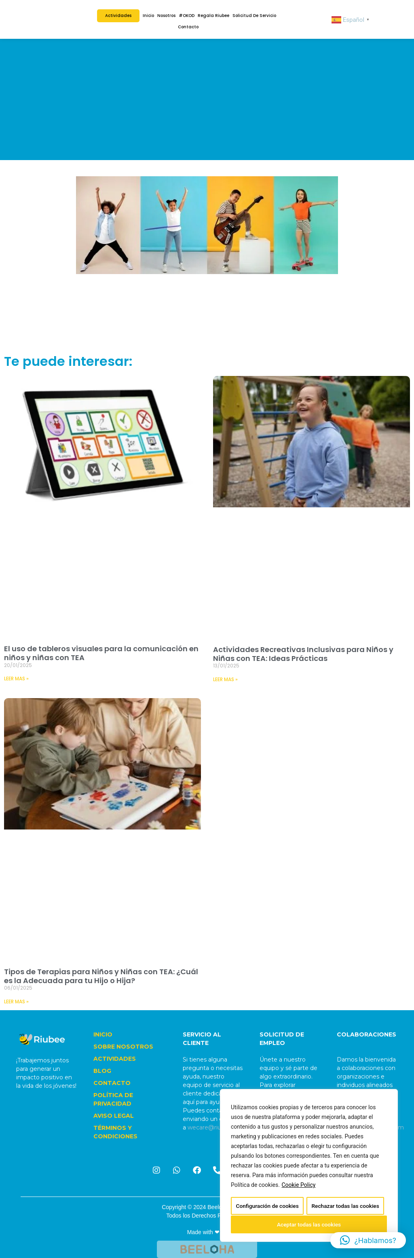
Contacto (188, 27)
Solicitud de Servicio (254, 16)
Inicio (148, 16)
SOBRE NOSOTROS (123, 1046)
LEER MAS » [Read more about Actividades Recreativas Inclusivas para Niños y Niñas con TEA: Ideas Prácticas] (225, 679)
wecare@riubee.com (217, 1127)
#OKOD (186, 16)
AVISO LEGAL (113, 1115)
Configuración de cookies (267, 1206)
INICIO (102, 1034)
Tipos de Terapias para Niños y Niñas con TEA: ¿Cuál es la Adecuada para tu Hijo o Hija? (101, 976)
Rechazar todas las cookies (345, 1206)
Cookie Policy (298, 1186)
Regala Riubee (213, 16)
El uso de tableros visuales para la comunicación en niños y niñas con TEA (101, 653)
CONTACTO (112, 1083)
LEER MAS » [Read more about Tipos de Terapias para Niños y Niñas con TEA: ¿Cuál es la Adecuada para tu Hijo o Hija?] (16, 1001)
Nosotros (166, 16)
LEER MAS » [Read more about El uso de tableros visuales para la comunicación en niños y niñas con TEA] (16, 678)
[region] (309, 1166)
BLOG (102, 1070)
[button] (368, 1240)
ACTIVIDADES (114, 1058)
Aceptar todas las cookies (309, 1224)
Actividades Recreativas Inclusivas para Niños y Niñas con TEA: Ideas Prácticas (303, 653)
